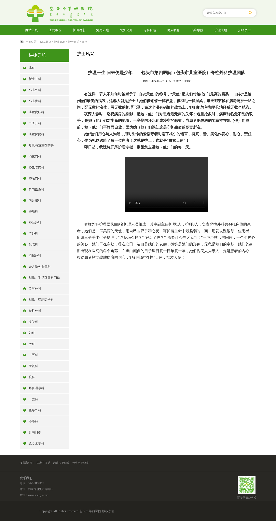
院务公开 (126, 30)
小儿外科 (35, 90)
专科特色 (150, 30)
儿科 (32, 68)
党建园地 (102, 30)
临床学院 (197, 30)
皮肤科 (33, 321)
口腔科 (33, 399)
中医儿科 (35, 123)
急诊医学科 (36, 443)
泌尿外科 (35, 255)
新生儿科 (35, 79)
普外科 (33, 233)
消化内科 (35, 156)
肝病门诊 (35, 432)
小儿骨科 (35, 101)
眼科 (32, 377)
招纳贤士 (244, 30)
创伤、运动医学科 (41, 299)
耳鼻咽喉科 (36, 388)
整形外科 (35, 410)
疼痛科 (33, 421)
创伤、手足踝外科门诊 (44, 277)
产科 (32, 344)
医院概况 (55, 30)
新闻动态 (79, 30)
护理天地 (220, 30)
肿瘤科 (33, 211)
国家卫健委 (43, 462)
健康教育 (173, 30)
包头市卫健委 (80, 462)
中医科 (33, 355)
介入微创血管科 (40, 266)
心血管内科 (36, 167)
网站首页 (31, 30)
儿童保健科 (36, 134)
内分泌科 (35, 200)
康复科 (33, 366)
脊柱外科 (35, 310)
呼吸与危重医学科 (41, 145)
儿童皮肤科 (36, 112)
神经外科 (35, 222)
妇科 (32, 333)
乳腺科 (33, 244)
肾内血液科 (36, 189)
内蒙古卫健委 (61, 462)
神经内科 (35, 178)
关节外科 (35, 288)
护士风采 (73, 41)
